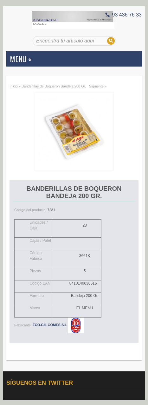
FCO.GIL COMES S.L (58, 325)
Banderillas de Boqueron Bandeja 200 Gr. (54, 86)
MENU (20, 58)
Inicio (14, 86)
